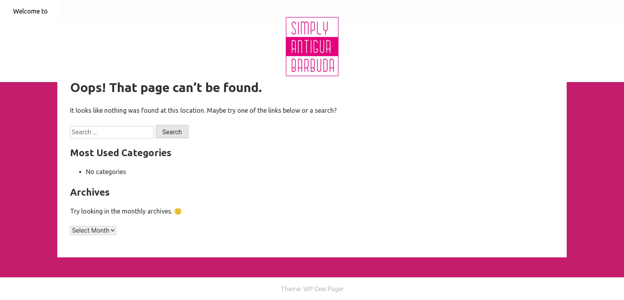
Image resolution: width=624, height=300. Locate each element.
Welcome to (30, 11)
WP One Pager (323, 288)
